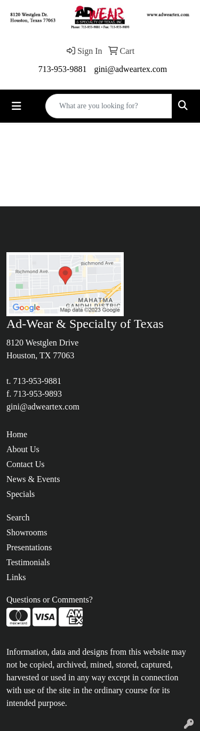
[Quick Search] (108, 106)
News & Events (33, 479)
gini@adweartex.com (130, 69)
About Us (22, 449)
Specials (20, 494)
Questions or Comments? (49, 599)
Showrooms (26, 532)
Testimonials (28, 562)
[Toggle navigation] (16, 106)
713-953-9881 (62, 69)
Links (16, 577)
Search (18, 517)
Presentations (29, 547)
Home (16, 434)
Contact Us (25, 464)
